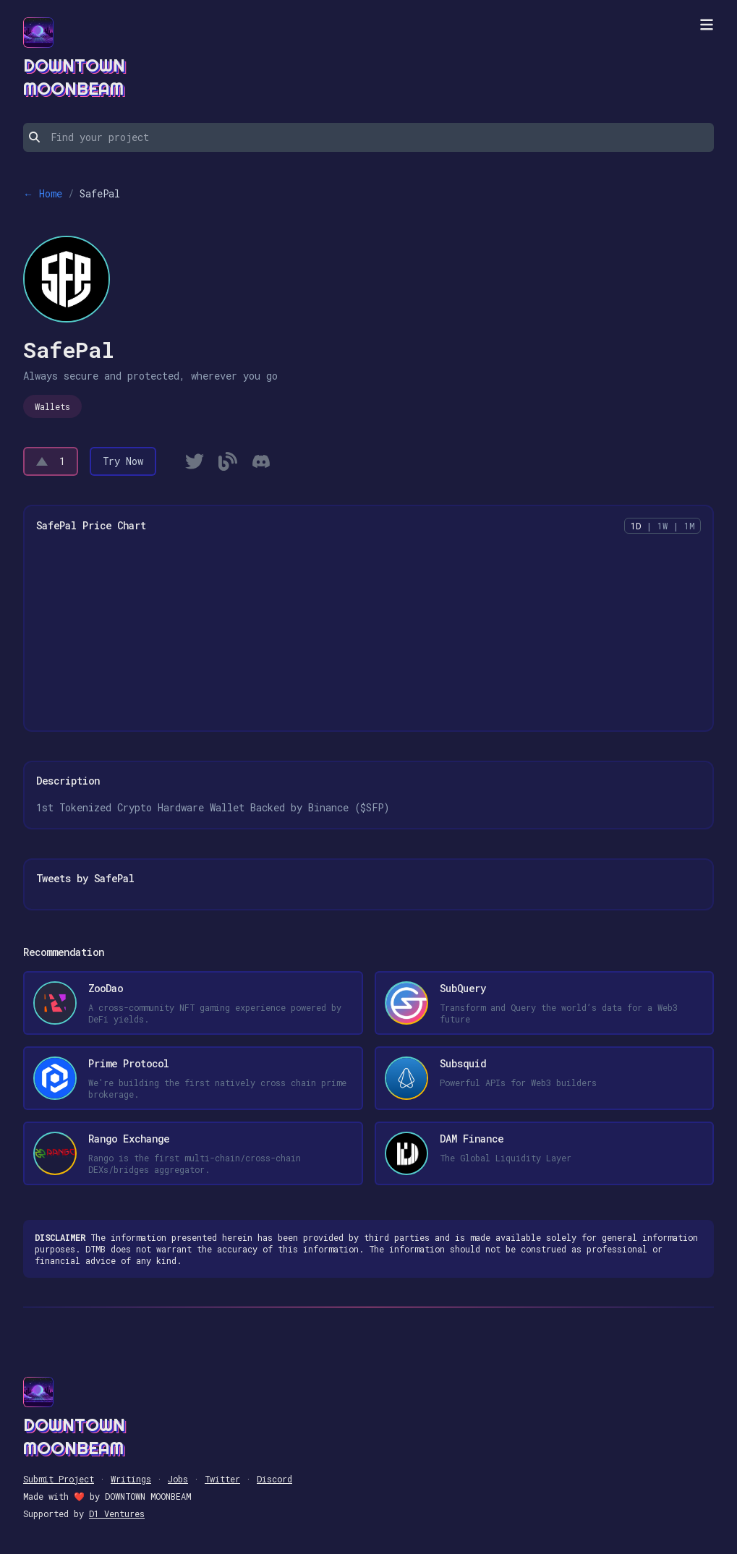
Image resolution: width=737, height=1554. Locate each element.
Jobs (178, 1479)
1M (689, 525)
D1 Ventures (117, 1513)
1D (636, 525)
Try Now (123, 461)
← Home (42, 193)
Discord (274, 1479)
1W (662, 525)
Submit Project (58, 1479)
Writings (131, 1479)
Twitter (222, 1479)
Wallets (52, 406)
